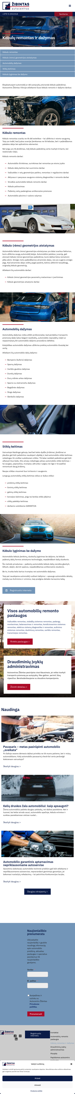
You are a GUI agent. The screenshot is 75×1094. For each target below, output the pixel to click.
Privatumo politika (36, 1091)
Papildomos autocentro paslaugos (60, 1058)
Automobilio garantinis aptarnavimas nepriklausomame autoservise (28, 863)
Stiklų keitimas (9, 69)
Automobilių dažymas (12, 63)
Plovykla (53, 1053)
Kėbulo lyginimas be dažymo (15, 74)
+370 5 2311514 (10, 14)
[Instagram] (20, 1035)
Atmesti (37, 1085)
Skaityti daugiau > (12, 766)
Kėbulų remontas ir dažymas (62, 1043)
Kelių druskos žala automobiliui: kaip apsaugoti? (35, 806)
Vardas (30, 969)
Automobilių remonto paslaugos (59, 1037)
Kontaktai (54, 1032)
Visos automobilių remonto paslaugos (33, 630)
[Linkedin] (16, 1039)
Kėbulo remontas (10, 52)
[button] (71, 1064)
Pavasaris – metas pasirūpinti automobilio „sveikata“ (31, 748)
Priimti (37, 1078)
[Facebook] (15, 1035)
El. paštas (31, 981)
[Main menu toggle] (70, 5)
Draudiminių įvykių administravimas (25, 679)
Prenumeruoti (36, 1014)
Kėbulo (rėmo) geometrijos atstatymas (20, 57)
